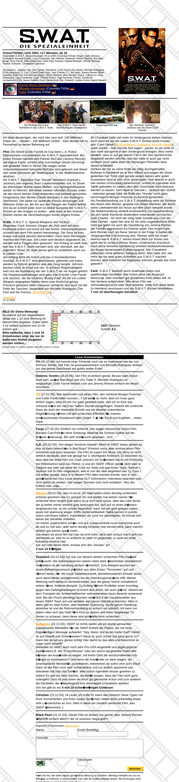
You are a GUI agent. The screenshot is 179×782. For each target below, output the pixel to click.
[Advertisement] (87, 12)
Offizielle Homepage (31, 88)
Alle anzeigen (65, 702)
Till (31, 391)
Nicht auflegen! (125, 144)
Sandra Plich (9, 297)
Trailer (22, 92)
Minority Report (162, 144)
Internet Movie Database (34, 85)
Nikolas (34, 479)
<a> (90, 764)
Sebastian (36, 605)
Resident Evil (41, 292)
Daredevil (143, 144)
